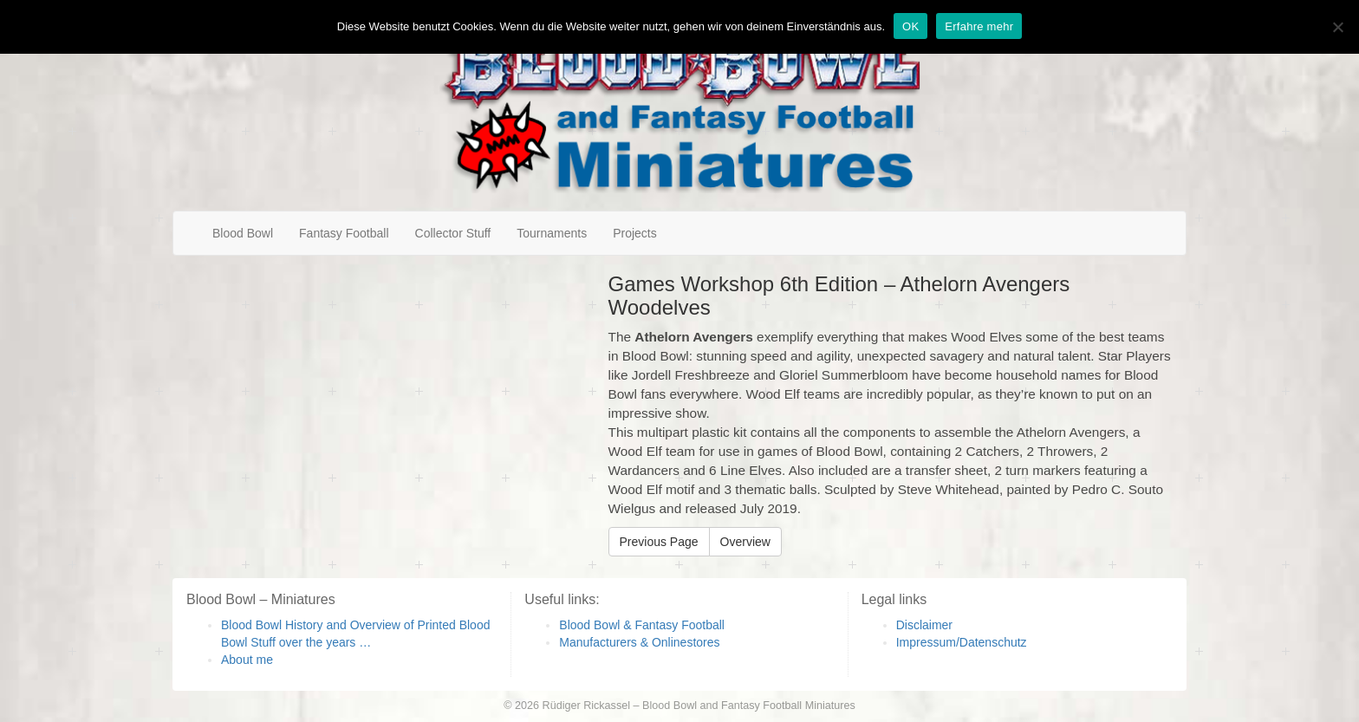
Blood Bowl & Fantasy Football (642, 625)
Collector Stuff (453, 233)
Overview (745, 542)
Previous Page (659, 542)
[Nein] (1337, 27)
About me (247, 660)
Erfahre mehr (979, 26)
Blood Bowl (242, 233)
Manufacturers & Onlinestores (639, 642)
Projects (635, 233)
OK (910, 26)
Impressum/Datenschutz (961, 642)
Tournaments (552, 233)
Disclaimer (924, 625)
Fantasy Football (344, 233)
